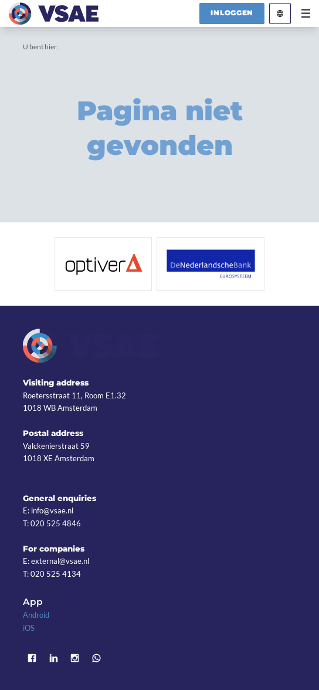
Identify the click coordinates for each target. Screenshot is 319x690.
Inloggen (232, 13)
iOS (29, 627)
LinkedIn (54, 658)
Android (36, 615)
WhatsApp (96, 658)
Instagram (75, 658)
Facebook (32, 658)
